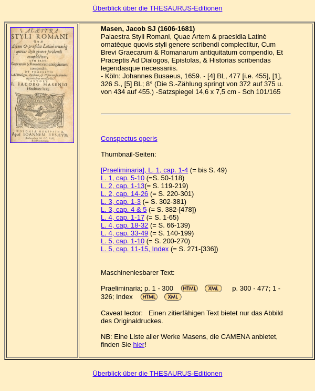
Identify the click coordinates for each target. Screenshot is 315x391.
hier (138, 344)
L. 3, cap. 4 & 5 (123, 209)
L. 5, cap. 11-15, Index (135, 249)
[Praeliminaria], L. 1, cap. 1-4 (144, 170)
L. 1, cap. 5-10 (122, 178)
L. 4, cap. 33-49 (124, 233)
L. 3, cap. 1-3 (121, 201)
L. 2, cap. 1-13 (122, 186)
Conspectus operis (129, 138)
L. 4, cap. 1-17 (122, 217)
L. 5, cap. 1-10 (122, 241)
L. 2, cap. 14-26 (124, 194)
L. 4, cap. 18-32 (124, 225)
